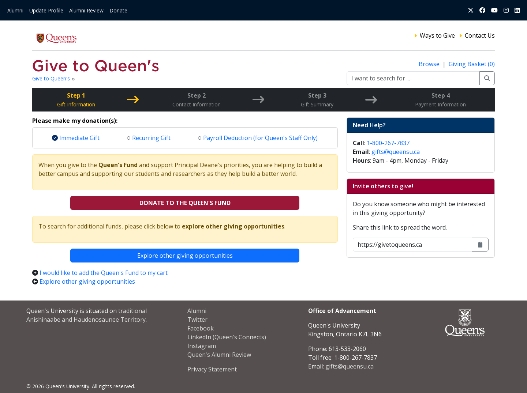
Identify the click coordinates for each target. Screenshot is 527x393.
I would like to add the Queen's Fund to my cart (104, 273)
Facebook (200, 328)
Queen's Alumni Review (219, 355)
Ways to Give (437, 35)
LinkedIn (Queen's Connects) (226, 337)
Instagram (201, 346)
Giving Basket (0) (472, 64)
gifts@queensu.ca (395, 152)
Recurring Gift (149, 138)
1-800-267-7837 (388, 143)
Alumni (15, 10)
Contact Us (480, 35)
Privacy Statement (212, 369)
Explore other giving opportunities (185, 256)
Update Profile (46, 10)
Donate (118, 10)
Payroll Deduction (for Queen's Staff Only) (258, 138)
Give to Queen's (51, 78)
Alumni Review (86, 10)
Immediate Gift (76, 138)
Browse (430, 64)
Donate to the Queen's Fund (185, 203)
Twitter (197, 319)
